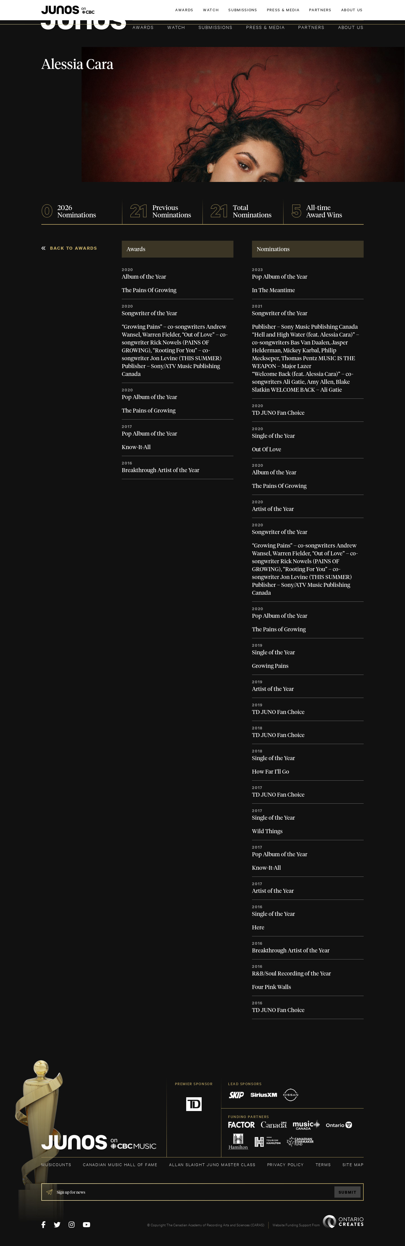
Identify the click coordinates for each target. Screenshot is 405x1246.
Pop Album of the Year (149, 397)
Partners (311, 27)
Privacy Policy (285, 1164)
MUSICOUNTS (56, 1164)
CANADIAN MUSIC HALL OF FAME (120, 1164)
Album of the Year (144, 277)
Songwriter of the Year (149, 313)
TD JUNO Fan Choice (278, 413)
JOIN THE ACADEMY (285, 13)
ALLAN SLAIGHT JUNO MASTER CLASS (212, 1164)
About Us (351, 27)
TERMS (323, 1164)
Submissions (216, 27)
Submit (348, 1192)
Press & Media (265, 27)
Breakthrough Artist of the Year (160, 470)
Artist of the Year (273, 509)
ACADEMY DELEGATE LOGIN (337, 13)
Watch (176, 27)
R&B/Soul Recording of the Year (291, 974)
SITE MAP (353, 1164)
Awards (143, 27)
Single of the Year (273, 436)
